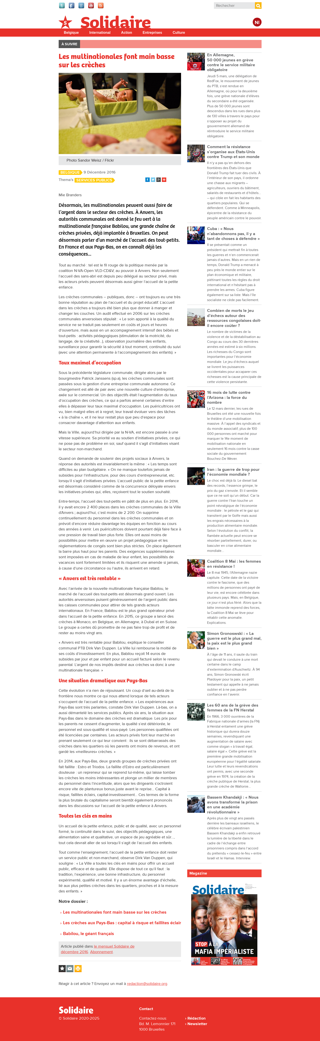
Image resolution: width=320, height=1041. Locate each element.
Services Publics (94, 180)
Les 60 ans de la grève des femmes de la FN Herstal (232, 708)
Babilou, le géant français (88, 933)
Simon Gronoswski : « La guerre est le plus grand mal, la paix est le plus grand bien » (234, 641)
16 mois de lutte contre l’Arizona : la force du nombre (229, 397)
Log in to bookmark (62, 968)
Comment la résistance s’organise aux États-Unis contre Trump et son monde (233, 151)
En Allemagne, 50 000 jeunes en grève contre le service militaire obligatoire (231, 62)
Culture (179, 32)
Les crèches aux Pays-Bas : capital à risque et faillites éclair (122, 923)
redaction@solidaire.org (147, 983)
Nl (257, 23)
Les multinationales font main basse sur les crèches (115, 912)
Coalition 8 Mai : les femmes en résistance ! (234, 564)
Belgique (71, 32)
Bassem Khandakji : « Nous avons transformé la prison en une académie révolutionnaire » (232, 805)
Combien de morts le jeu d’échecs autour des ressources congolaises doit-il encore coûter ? (234, 318)
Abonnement (101, 951)
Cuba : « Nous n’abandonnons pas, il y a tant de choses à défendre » (233, 233)
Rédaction (196, 1018)
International (99, 32)
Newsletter (197, 1023)
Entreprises (152, 32)
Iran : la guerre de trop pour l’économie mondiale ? (233, 472)
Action (126, 32)
